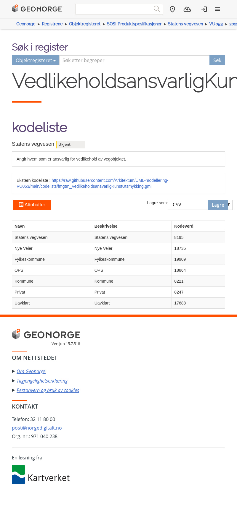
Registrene (52, 24)
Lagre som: (157, 202)
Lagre (218, 205)
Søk (217, 60)
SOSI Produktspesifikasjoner (134, 24)
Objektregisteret (84, 24)
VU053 (216, 24)
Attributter (32, 204)
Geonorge (25, 24)
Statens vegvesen (185, 24)
